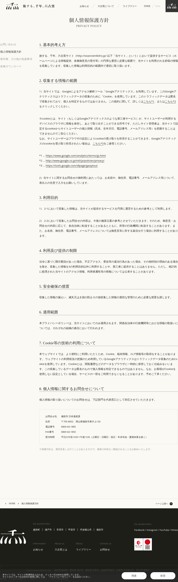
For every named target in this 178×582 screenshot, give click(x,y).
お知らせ (84, 6)
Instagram (152, 530)
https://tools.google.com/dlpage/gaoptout (72, 165)
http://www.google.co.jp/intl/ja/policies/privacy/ (75, 160)
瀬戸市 (48, 529)
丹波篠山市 (86, 529)
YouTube (164, 530)
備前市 (99, 529)
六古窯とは (61, 549)
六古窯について (106, 6)
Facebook (139, 530)
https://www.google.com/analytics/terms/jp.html (76, 155)
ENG (158, 6)
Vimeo (174, 530)
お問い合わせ (8, 44)
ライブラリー (130, 6)
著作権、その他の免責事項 (16, 59)
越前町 (36, 529)
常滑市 (60, 529)
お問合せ (105, 549)
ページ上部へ (161, 504)
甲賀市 (71, 529)
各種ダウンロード (11, 66)
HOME (12, 503)
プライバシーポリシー (59, 576)
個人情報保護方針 (11, 51)
